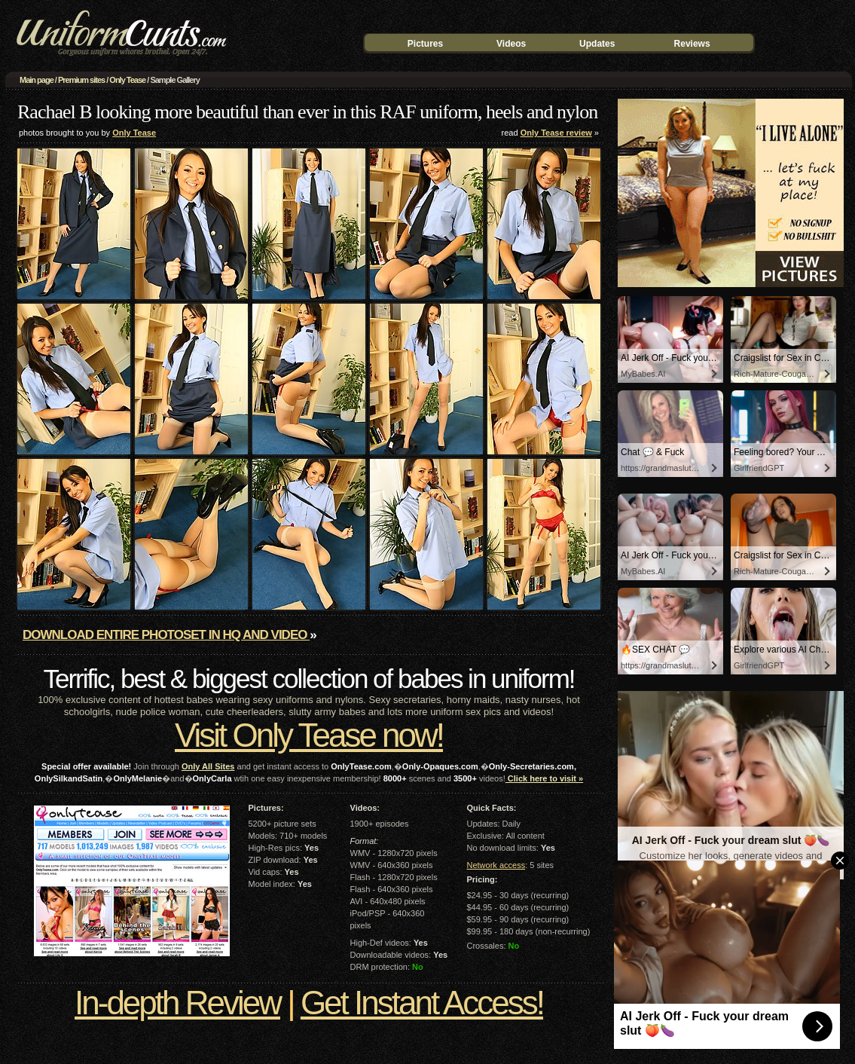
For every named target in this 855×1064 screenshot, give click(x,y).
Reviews (692, 43)
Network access (496, 865)
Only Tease (127, 79)
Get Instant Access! (422, 1002)
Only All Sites (208, 766)
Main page (36, 79)
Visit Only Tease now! (309, 735)
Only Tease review (556, 132)
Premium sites (81, 79)
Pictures (425, 43)
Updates (597, 43)
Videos (511, 43)
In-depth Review (177, 1002)
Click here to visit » (544, 778)
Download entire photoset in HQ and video (166, 635)
